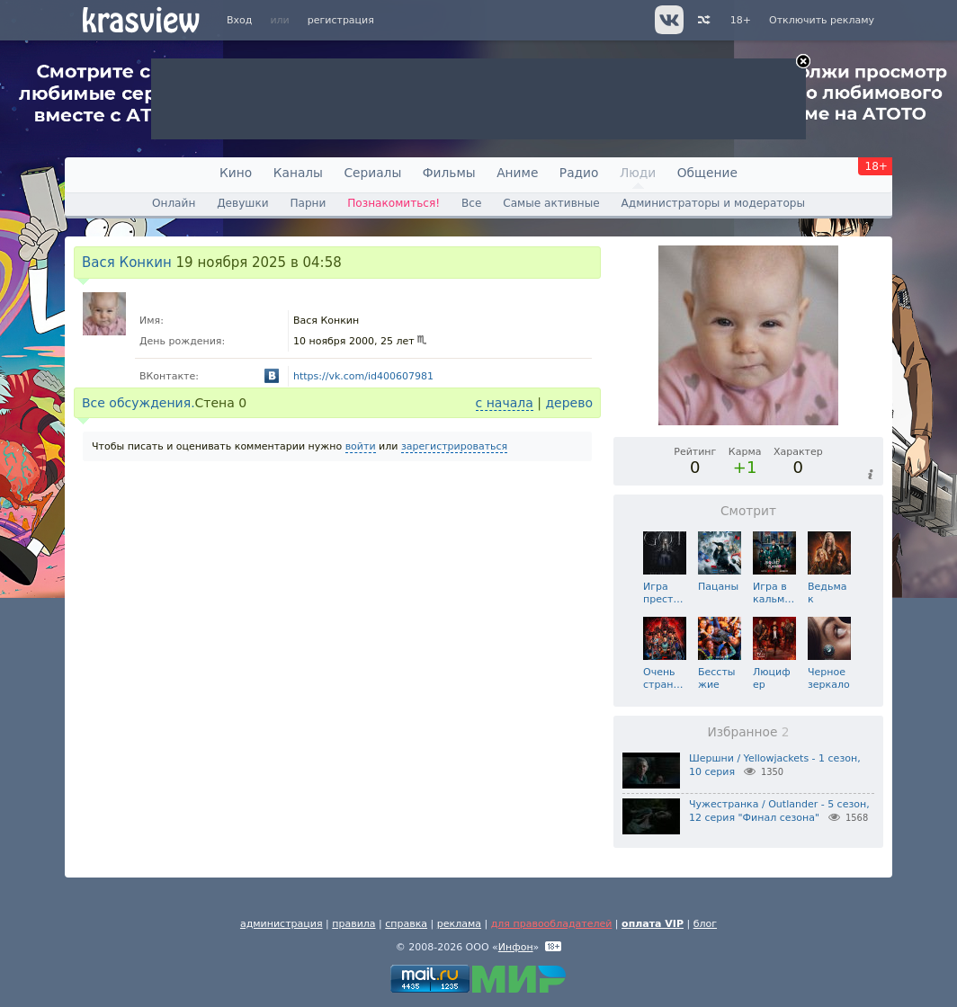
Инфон (515, 947)
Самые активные (551, 203)
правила (353, 924)
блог (705, 924)
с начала (504, 403)
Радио (579, 172)
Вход (239, 20)
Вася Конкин (127, 262)
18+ (740, 20)
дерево (569, 403)
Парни (308, 203)
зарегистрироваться (454, 446)
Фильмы (449, 172)
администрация (281, 924)
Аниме (517, 172)
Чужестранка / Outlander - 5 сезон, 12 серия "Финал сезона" (779, 811)
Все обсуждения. (138, 403)
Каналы (298, 172)
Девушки (242, 203)
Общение (707, 172)
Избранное (748, 732)
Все (471, 203)
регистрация (341, 20)
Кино (235, 172)
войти (360, 446)
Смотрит (748, 511)
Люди (638, 172)
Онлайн (173, 203)
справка (406, 924)
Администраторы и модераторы (713, 203)
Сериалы (372, 172)
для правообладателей (552, 924)
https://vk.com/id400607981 (363, 376)
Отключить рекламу (821, 20)
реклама (459, 924)
